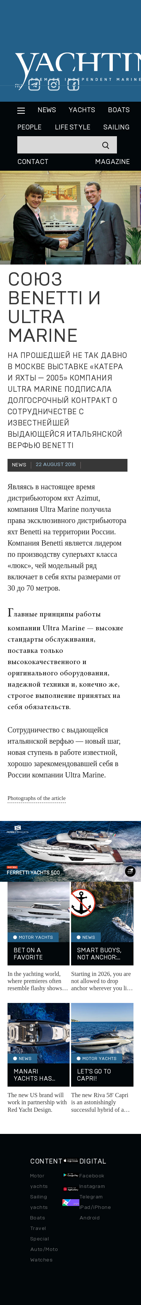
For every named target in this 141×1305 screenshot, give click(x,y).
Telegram (91, 1197)
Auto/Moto (44, 1249)
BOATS (119, 110)
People (29, 127)
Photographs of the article (37, 798)
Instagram (92, 1186)
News (47, 110)
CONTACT (33, 162)
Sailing (116, 127)
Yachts (81, 110)
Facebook (92, 1176)
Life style (72, 127)
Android (89, 1218)
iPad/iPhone (95, 1207)
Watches (41, 1260)
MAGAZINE (112, 162)
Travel (38, 1228)
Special (39, 1239)
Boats (37, 1218)
